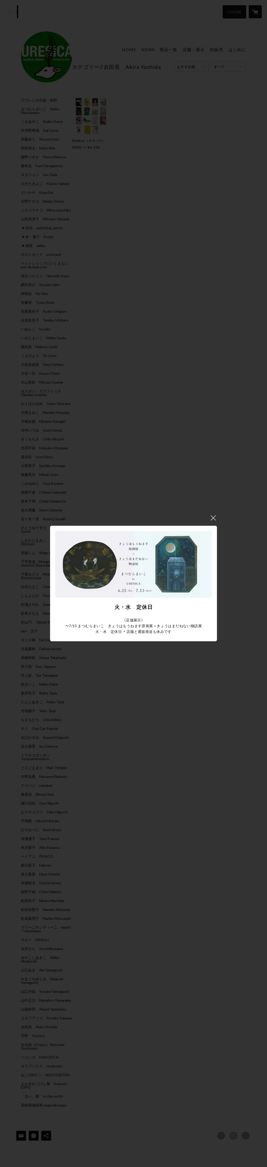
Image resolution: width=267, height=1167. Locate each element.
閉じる (213, 518)
